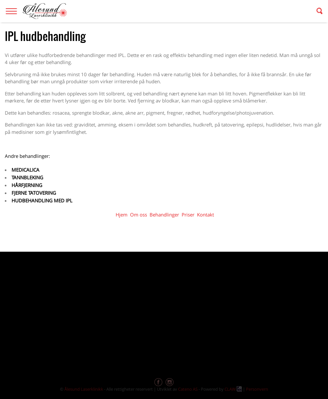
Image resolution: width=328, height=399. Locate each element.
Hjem (121, 214)
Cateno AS (188, 389)
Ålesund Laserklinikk (83, 389)
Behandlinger (164, 214)
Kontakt (205, 214)
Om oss (138, 214)
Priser (188, 214)
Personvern (257, 389)
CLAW (233, 389)
